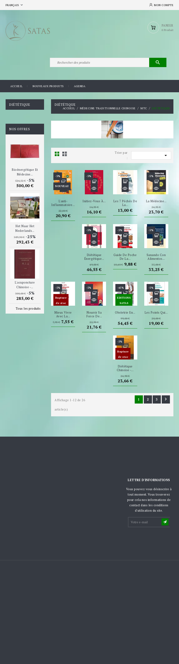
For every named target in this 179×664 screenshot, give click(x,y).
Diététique (19, 104)
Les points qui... (156, 312)
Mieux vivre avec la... (63, 314)
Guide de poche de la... (125, 257)
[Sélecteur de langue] (15, 5)
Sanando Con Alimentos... (156, 257)
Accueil (16, 86)
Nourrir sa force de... (94, 314)
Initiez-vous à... (94, 201)
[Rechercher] (108, 62)
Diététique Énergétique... (94, 257)
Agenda (79, 86)
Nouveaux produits (48, 86)
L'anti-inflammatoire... (63, 203)
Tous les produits (28, 308)
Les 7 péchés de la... (125, 203)
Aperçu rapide (63, 188)
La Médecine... (156, 201)
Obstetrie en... (125, 312)
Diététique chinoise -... (125, 368)
